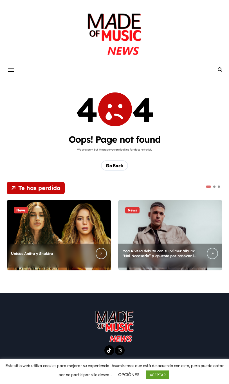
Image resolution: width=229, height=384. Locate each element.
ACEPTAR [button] (158, 374)
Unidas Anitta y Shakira (32, 253)
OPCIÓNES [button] (128, 374)
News (21, 210)
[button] (208, 187)
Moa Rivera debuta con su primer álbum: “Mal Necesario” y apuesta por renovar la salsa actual (159, 256)
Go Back (114, 165)
